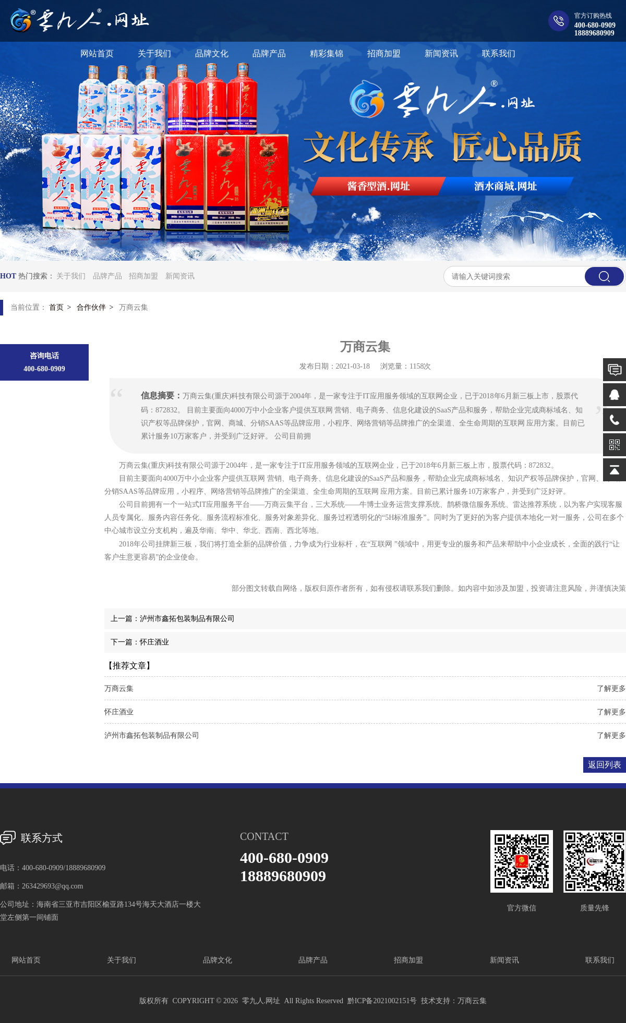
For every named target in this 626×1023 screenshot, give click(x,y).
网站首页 (26, 960)
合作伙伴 (91, 307)
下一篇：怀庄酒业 (140, 642)
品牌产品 (107, 276)
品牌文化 (217, 960)
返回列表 (604, 764)
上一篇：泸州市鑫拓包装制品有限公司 (173, 619)
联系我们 (600, 960)
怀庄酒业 (119, 712)
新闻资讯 (180, 276)
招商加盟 (143, 276)
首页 (56, 307)
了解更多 (611, 688)
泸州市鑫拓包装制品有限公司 (151, 735)
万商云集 (119, 688)
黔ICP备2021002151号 (382, 1001)
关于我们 (71, 276)
